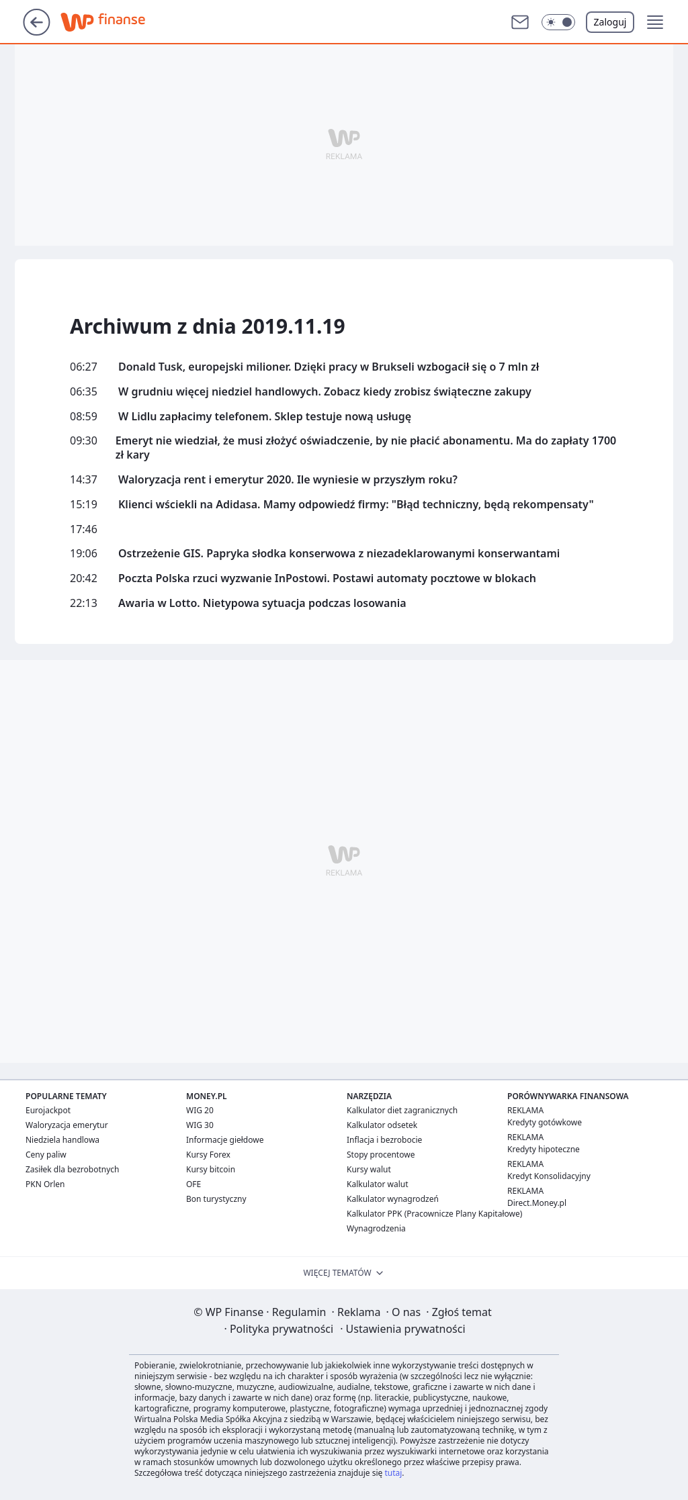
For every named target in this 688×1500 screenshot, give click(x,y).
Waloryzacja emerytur (67, 1125)
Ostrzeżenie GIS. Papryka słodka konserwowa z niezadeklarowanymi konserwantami (339, 554)
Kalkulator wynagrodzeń (393, 1199)
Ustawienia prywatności (402, 1328)
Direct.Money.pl (536, 1203)
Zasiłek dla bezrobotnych (73, 1169)
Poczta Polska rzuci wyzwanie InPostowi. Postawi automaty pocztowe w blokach (327, 578)
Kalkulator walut (377, 1184)
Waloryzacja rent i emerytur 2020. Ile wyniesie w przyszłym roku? (288, 480)
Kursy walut (369, 1169)
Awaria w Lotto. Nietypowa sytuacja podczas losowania (262, 603)
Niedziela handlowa (62, 1139)
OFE (193, 1184)
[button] (558, 22)
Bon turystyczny (216, 1199)
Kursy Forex (208, 1154)
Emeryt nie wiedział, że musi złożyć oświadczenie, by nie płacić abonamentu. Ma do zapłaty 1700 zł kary (366, 448)
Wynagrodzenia (376, 1228)
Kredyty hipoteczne (543, 1149)
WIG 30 (200, 1125)
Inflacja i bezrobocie (384, 1139)
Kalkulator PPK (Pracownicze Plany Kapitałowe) (434, 1213)
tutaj (393, 1473)
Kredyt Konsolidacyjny (549, 1176)
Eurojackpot (48, 1110)
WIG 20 (200, 1110)
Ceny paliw (46, 1154)
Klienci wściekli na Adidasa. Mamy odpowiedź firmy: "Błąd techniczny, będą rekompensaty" (356, 505)
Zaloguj (610, 21)
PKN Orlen (45, 1184)
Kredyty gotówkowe (544, 1122)
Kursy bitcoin (210, 1169)
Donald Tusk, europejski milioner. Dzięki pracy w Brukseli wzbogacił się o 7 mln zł (328, 367)
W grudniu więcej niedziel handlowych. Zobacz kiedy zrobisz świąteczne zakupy (324, 392)
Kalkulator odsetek (382, 1125)
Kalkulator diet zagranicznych (402, 1110)
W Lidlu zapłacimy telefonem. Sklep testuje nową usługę (264, 417)
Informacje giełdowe (224, 1139)
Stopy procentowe (381, 1154)
